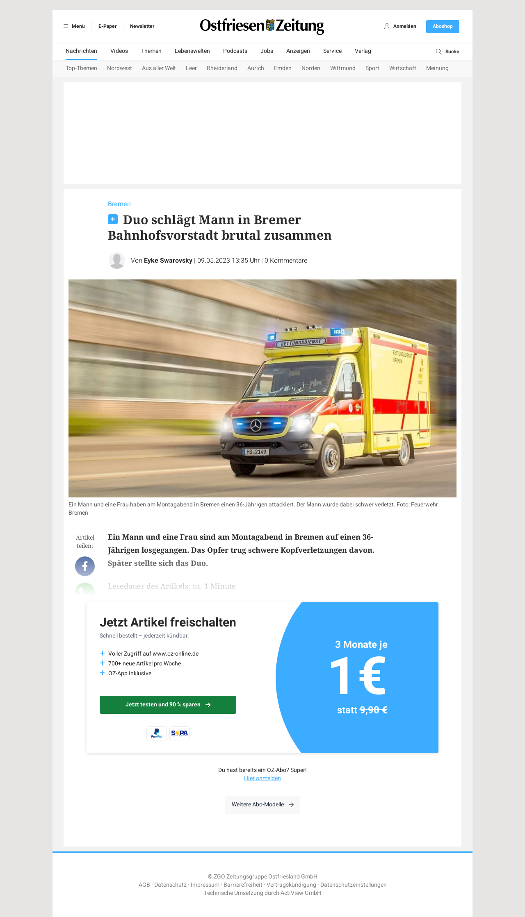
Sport (372, 68)
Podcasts (235, 51)
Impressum (205, 885)
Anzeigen (298, 51)
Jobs (266, 51)
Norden (310, 68)
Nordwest (119, 68)
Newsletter (142, 26)
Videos (119, 51)
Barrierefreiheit (243, 885)
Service (332, 51)
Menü (73, 26)
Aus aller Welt (159, 68)
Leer (191, 68)
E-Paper (107, 26)
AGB (144, 885)
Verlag (363, 51)
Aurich (255, 68)
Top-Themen (81, 68)
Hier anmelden (262, 778)
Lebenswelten (192, 51)
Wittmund (343, 68)
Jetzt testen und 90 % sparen (168, 704)
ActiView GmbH (301, 893)
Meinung (437, 68)
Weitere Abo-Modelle (263, 804)
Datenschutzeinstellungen (353, 885)
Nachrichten (81, 51)
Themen (151, 51)
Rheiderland (222, 68)
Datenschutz (170, 885)
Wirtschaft (402, 68)
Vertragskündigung (291, 885)
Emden (283, 68)
